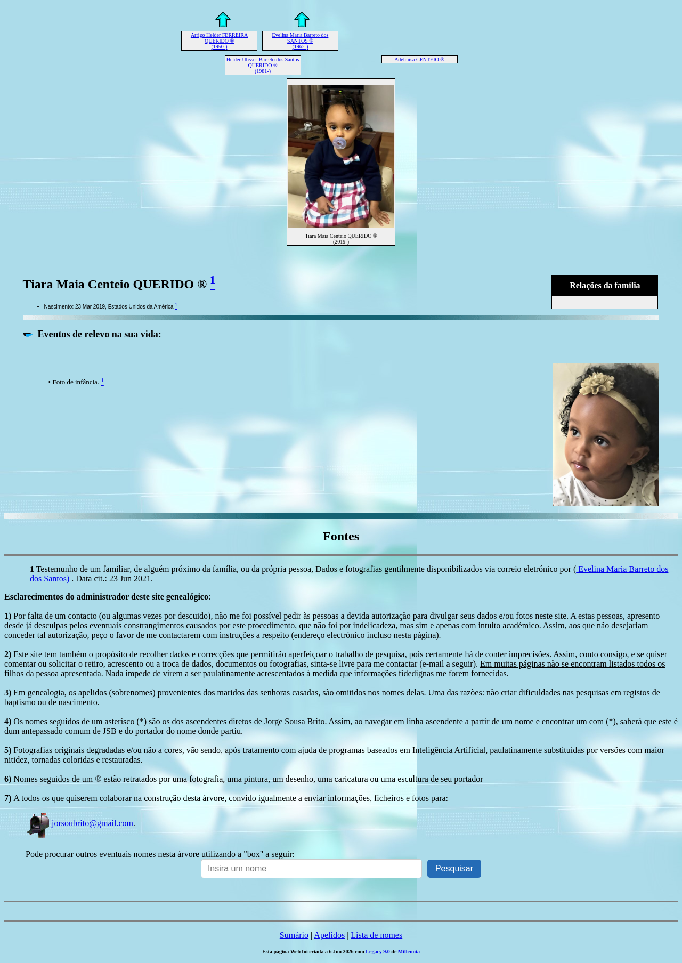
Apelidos (329, 935)
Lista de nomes (376, 935)
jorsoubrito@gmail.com (79, 823)
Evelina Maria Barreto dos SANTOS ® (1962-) (300, 41)
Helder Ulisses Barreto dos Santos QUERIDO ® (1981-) (262, 65)
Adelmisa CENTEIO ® (419, 59)
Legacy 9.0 (378, 951)
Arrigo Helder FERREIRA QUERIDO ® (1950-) (219, 41)
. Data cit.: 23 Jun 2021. (112, 578)
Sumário (294, 935)
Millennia (409, 951)
